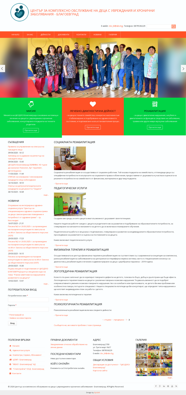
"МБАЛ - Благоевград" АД (22, 364)
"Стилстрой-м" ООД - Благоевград (26, 369)
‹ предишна (118, 319)
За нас (30, 34)
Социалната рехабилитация (74, 142)
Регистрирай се (16, 314)
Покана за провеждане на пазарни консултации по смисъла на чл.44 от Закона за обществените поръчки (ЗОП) (28, 259)
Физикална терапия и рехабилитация (81, 249)
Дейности (45, 34)
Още (183, 68)
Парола (12, 305)
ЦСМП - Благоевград (20, 359)
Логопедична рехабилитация (75, 271)
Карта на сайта (100, 370)
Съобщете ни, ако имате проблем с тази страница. (77, 325)
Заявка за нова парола (20, 318)
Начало (15, 34)
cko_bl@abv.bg (116, 26)
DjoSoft (97, 392)
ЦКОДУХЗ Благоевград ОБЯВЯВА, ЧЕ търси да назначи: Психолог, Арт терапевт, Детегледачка (27, 167)
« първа (107, 319)
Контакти (81, 34)
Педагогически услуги (70, 188)
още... (46, 195)
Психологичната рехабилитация (78, 304)
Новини (97, 34)
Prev (2, 68)
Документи (63, 34)
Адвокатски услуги (19, 350)
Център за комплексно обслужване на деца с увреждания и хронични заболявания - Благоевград (92, 12)
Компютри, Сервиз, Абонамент (25, 355)
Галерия (113, 34)
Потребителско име (18, 295)
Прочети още (31, 130)
